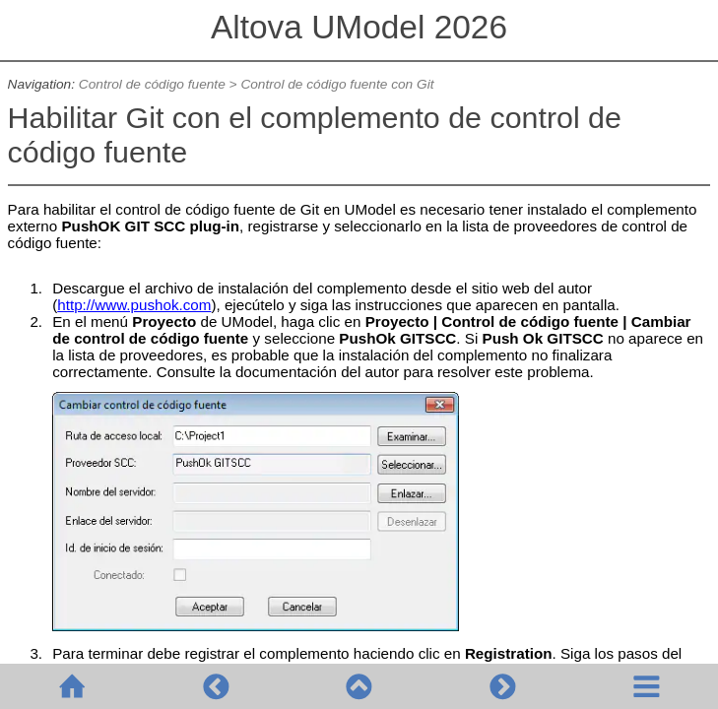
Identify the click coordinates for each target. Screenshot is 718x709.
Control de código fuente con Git (336, 84)
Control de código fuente (152, 84)
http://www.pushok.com (134, 304)
